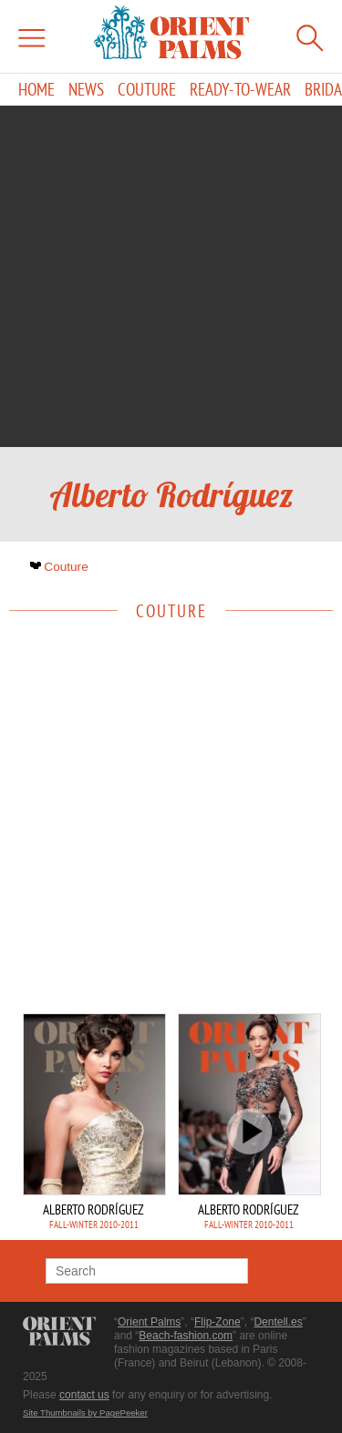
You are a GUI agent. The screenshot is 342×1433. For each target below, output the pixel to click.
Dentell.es (278, 1322)
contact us (84, 1394)
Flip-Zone (217, 1322)
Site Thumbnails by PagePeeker (85, 1413)
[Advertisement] (171, 276)
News (86, 89)
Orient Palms (149, 1322)
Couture (147, 89)
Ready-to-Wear (240, 89)
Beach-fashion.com (186, 1335)
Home (36, 89)
